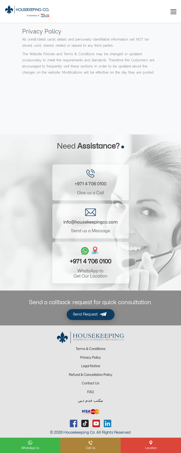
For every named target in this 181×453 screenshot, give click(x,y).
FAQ (90, 392)
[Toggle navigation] (173, 11)
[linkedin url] (107, 423)
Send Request (90, 315)
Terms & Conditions (90, 348)
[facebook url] (74, 423)
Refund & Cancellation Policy (90, 374)
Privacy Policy (90, 357)
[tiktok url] (85, 423)
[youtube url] (96, 423)
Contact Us (90, 383)
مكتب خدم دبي (90, 401)
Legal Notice (90, 366)
